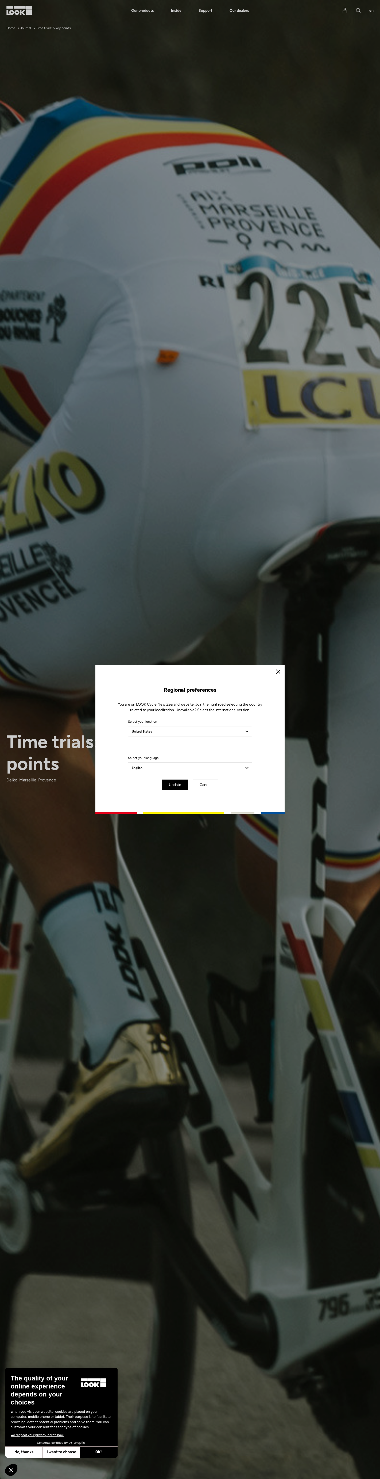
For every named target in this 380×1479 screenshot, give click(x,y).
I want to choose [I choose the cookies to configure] (22, 1452)
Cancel (205, 784)
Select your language (143, 758)
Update (175, 784)
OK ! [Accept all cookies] (59, 1452)
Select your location (142, 721)
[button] (11, 1470)
